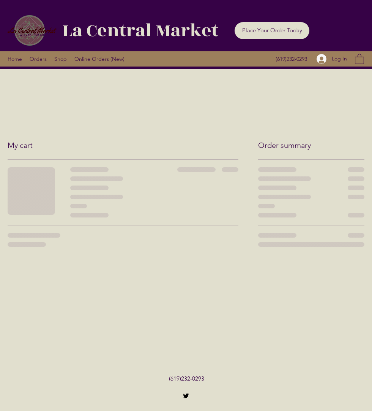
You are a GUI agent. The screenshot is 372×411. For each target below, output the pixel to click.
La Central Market (140, 30)
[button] (272, 30)
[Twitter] (186, 396)
